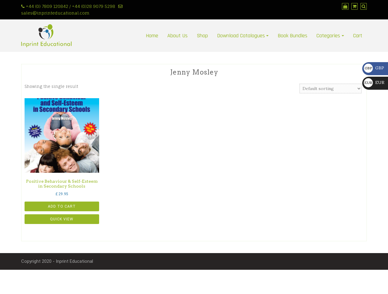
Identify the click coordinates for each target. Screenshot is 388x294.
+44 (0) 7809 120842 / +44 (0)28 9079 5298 (70, 6)
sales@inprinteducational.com (55, 12)
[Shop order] (330, 88)
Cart (357, 35)
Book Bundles (292, 35)
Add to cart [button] (62, 206)
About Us (177, 35)
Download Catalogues (241, 35)
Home (152, 35)
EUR (374, 82)
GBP (374, 68)
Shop (202, 35)
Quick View (61, 219)
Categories (328, 35)
